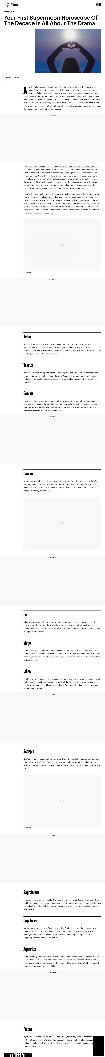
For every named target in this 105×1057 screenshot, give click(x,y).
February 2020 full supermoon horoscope (61, 103)
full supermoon (47, 197)
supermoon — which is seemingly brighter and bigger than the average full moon (63, 166)
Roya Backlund (12, 77)
